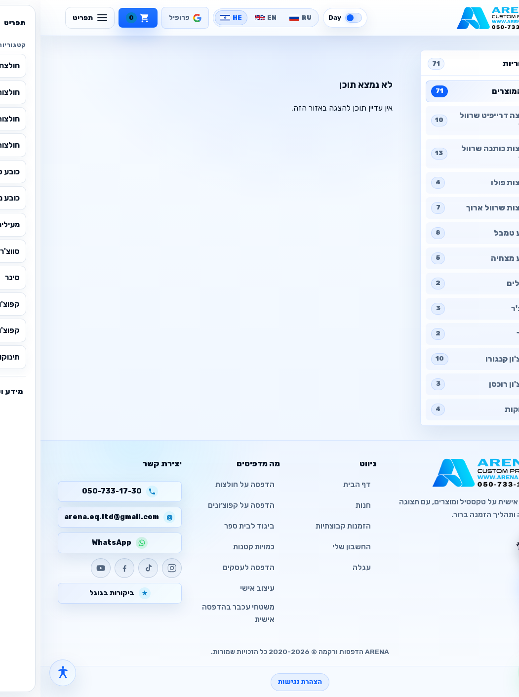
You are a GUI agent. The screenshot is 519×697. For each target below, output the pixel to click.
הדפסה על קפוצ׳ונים (200, 505)
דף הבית (316, 484)
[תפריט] (49, 18)
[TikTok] (108, 568)
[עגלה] (97, 18)
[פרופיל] (144, 18)
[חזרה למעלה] (495, 639)
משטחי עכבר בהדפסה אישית (197, 613)
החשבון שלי (311, 546)
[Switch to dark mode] (304, 18)
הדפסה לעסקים (208, 567)
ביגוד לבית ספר (209, 526)
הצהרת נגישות (259, 682)
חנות (322, 505)
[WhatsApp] (495, 671)
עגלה (321, 567)
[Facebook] (84, 568)
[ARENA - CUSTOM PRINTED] (458, 18)
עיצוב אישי (217, 588)
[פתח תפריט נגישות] (22, 672)
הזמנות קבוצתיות (302, 526)
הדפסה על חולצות (204, 484)
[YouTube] (60, 568)
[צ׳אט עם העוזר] (493, 548)
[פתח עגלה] (495, 609)
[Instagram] (131, 568)
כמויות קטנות (213, 546)
